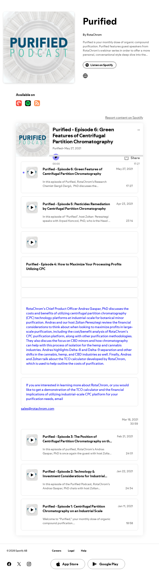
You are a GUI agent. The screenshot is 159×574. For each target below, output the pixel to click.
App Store (67, 564)
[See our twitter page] (19, 564)
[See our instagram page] (28, 564)
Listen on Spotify (99, 65)
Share (132, 157)
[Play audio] (139, 129)
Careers (56, 550)
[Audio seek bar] (96, 156)
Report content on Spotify (124, 117)
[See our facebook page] (9, 564)
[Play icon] (56, 157)
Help (84, 550)
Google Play (105, 564)
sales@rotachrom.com (37, 408)
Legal (71, 550)
